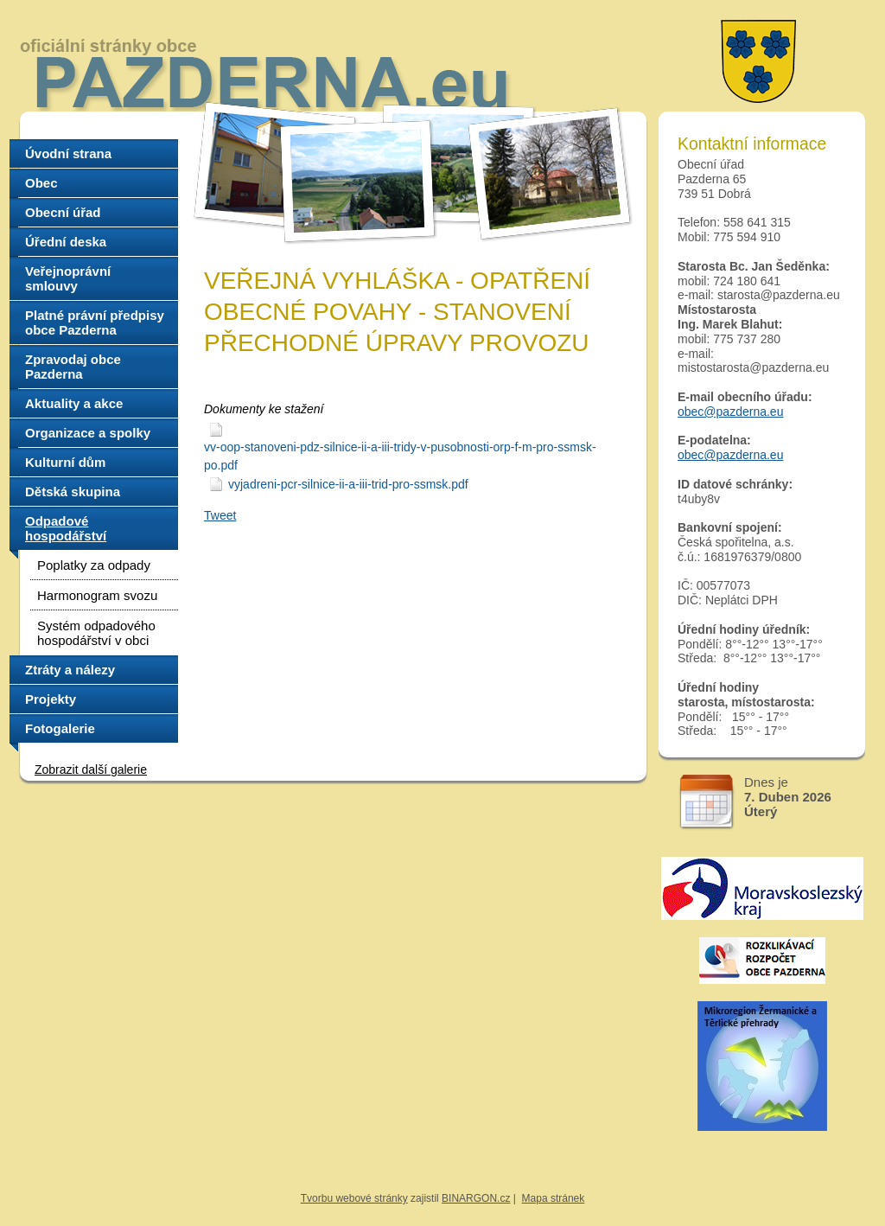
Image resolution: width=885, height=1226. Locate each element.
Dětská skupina (72, 491)
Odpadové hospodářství (65, 528)
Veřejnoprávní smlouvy (68, 278)
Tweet (220, 515)
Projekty (50, 699)
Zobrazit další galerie (91, 769)
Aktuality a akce (74, 403)
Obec (41, 183)
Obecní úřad (63, 212)
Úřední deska (65, 241)
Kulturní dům (65, 462)
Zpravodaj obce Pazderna (73, 366)
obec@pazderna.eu (730, 411)
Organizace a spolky (87, 432)
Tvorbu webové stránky (354, 1198)
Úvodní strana (68, 153)
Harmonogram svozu (97, 595)
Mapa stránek (553, 1198)
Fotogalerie (60, 728)
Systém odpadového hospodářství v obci (96, 633)
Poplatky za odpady (93, 565)
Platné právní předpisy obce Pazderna (94, 322)
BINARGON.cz (476, 1198)
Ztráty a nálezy (70, 669)
